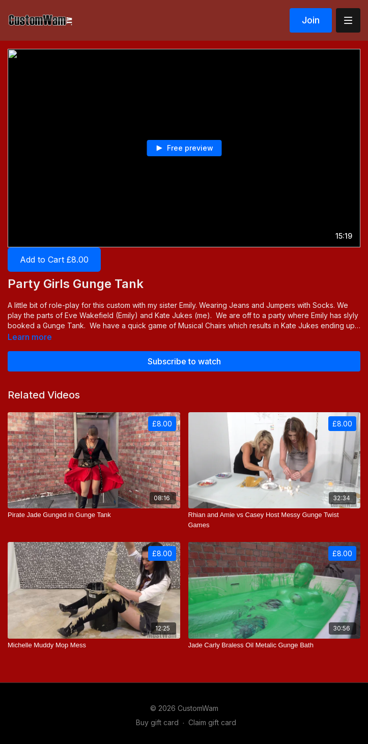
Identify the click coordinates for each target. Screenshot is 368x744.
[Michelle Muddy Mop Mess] (94, 645)
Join (311, 20)
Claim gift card (212, 722)
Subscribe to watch (184, 361)
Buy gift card (157, 722)
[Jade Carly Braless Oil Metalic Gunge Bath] (274, 645)
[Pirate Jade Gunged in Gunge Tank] (94, 515)
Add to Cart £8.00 (54, 259)
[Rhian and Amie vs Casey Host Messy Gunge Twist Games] (274, 520)
